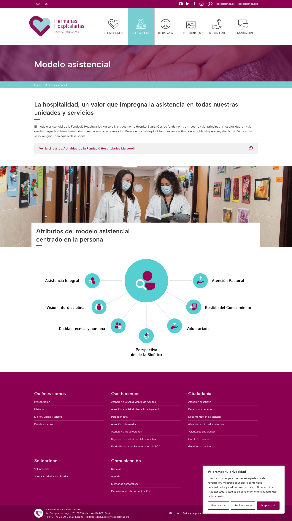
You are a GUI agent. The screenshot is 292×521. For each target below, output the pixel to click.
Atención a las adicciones (126, 431)
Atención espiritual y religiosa (206, 424)
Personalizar (218, 505)
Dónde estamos (43, 424)
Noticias (116, 469)
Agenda (115, 476)
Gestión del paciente (200, 446)
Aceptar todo (268, 505)
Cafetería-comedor (199, 439)
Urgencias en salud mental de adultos (133, 439)
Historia (39, 409)
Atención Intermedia (123, 424)
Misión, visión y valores (48, 416)
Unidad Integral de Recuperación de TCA (135, 446)
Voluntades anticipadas (202, 431)
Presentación (42, 401)
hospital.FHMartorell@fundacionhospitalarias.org (102, 516)
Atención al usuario (199, 401)
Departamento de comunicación (130, 491)
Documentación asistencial (204, 416)
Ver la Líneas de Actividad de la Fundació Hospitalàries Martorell (146, 148)
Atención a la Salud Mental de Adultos (133, 401)
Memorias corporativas (125, 483)
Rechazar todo (243, 505)
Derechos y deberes (200, 409)
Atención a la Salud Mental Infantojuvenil (135, 409)
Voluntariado (41, 469)
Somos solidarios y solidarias (51, 476)
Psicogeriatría (119, 416)
